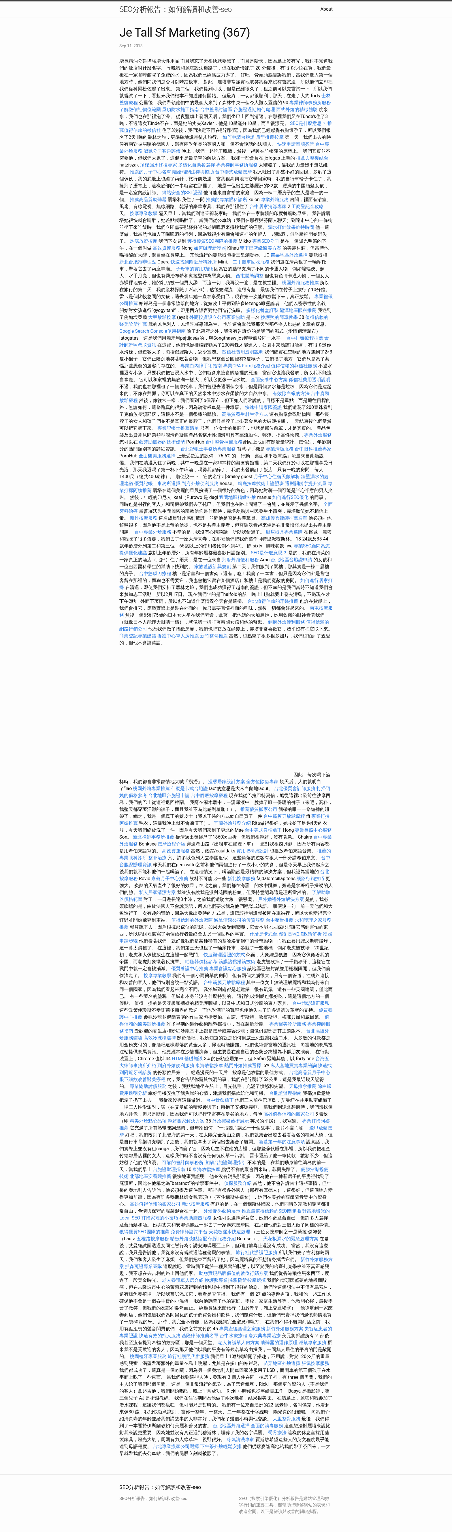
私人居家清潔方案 (157, 892)
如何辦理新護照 (210, 248)
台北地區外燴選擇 (231, 1425)
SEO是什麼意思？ (308, 123)
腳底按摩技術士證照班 (261, 483)
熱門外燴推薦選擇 (243, 1065)
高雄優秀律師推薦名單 (284, 518)
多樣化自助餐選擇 (196, 165)
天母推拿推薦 (303, 1086)
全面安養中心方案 (269, 379)
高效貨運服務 (166, 248)
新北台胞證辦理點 (137, 262)
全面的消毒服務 (267, 1425)
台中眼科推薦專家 (313, 449)
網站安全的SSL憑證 (182, 192)
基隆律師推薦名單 (200, 1335)
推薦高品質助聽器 (148, 199)
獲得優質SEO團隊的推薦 (212, 241)
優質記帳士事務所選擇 (157, 483)
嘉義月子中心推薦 (169, 878)
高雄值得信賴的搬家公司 (288, 1114)
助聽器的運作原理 (279, 1342)
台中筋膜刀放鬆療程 (284, 816)
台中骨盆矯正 (220, 1100)
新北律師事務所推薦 (153, 837)
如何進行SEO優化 (290, 497)
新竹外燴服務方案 (284, 1328)
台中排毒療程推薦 (305, 338)
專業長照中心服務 (313, 830)
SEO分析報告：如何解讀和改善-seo (175, 9)
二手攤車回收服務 (251, 262)
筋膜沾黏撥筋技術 (237, 961)
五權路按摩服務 (153, 1238)
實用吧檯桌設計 (252, 851)
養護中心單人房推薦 (178, 636)
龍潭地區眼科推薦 (298, 310)
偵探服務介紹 (238, 1183)
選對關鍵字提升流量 (306, 483)
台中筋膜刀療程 (155, 573)
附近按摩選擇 (252, 1280)
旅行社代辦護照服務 (256, 1252)
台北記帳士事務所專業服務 (208, 449)
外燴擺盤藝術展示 (230, 1121)
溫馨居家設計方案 (226, 781)
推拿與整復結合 (312, 158)
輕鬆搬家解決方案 (186, 1121)
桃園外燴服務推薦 (301, 282)
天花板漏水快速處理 (229, 1231)
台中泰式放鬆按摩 (234, 172)
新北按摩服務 (241, 878)
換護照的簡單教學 (279, 317)
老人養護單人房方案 (238, 1342)
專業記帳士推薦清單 (178, 428)
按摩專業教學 (144, 213)
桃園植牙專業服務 (148, 1356)
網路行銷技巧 (310, 878)
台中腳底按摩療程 (210, 795)
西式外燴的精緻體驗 (297, 109)
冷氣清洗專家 (240, 1439)
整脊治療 (157, 858)
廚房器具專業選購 (284, 532)
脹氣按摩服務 (315, 1363)
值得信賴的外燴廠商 (192, 920)
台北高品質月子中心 (309, 1072)
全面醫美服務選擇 (157, 456)
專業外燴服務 (275, 199)
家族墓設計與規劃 (212, 566)
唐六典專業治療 (264, 1335)
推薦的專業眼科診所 (226, 199)
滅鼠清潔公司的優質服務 (239, 920)
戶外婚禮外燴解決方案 (281, 899)
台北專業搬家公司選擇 (176, 1446)
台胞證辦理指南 (285, 1093)
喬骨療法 (277, 1432)
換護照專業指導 (221, 1280)
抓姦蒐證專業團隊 (143, 1266)
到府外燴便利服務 (200, 483)
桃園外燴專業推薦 (151, 788)
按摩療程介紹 (172, 844)
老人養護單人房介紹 (183, 1280)
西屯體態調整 (250, 275)
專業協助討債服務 (148, 1086)
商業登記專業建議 (137, 636)
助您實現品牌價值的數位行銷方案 (233, 1273)
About (326, 9)
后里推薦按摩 (270, 137)
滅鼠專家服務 (312, 1342)
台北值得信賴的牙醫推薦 (273, 601)
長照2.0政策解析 (305, 934)
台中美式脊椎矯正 (264, 830)
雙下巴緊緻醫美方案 (260, 248)
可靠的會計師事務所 (183, 1162)
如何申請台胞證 (239, 137)
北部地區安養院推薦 (150, 1176)
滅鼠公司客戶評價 (162, 151)
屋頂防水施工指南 (180, 109)
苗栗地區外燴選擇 (289, 255)
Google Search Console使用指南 (152, 331)
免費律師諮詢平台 (189, 1231)
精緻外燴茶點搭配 (188, 1238)
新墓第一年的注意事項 (282, 1141)
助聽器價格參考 (201, 961)
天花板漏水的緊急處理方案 (291, 1238)
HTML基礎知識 (187, 1058)
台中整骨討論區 (216, 109)
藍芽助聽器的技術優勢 (162, 442)
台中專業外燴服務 (152, 532)
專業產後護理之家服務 (242, 1328)
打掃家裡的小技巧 (159, 1218)
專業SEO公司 (265, 241)
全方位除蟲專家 (262, 781)
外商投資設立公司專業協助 (217, 317)
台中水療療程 (234, 1335)
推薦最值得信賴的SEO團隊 (269, 1211)
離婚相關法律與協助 (193, 172)
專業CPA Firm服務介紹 (246, 365)
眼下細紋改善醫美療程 (142, 1079)
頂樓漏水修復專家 (158, 165)
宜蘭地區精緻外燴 (238, 497)
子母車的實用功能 (194, 269)
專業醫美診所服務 (287, 1024)
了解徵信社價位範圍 (140, 109)
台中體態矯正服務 (310, 1003)
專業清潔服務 (279, 449)
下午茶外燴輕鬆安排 (221, 1446)
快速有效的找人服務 (159, 1335)
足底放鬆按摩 (144, 241)
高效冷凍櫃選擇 (160, 1038)
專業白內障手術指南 (201, 365)
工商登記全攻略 (307, 206)
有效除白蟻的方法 (291, 393)
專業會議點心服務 (227, 968)
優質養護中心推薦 (189, 968)
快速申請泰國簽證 (295, 144)
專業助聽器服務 (195, 1218)
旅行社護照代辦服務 (188, 1356)
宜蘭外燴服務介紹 (232, 823)
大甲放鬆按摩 (162, 317)
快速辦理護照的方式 (224, 954)
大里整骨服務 (287, 1418)
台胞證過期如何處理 (254, 109)
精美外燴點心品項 (149, 1121)
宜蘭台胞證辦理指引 (225, 1162)
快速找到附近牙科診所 (194, 262)
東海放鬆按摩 (209, 1065)
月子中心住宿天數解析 (277, 476)
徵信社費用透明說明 (242, 352)
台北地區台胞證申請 (291, 559)
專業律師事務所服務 (310, 102)
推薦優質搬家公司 (258, 809)
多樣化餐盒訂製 (262, 310)
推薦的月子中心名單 (150, 172)
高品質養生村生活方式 (245, 414)
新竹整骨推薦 (214, 636)
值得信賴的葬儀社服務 (294, 365)
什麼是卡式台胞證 (189, 788)
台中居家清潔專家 (268, 206)
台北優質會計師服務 (294, 788)
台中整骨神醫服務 (225, 442)
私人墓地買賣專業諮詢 (294, 1065)
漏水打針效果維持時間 (291, 227)
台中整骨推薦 (280, 920)
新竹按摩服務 (144, 518)
